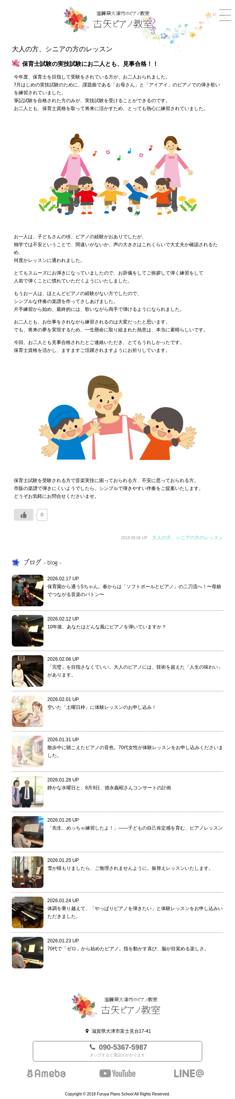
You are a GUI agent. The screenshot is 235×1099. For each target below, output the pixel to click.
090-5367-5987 (117, 1051)
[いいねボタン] (24, 515)
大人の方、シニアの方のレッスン (187, 537)
